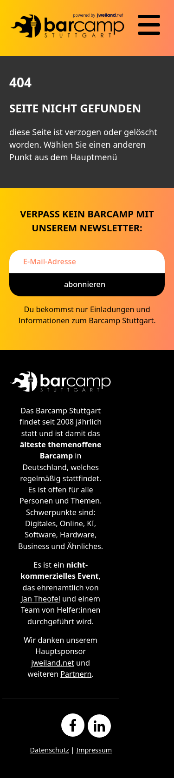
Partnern (75, 674)
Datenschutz (49, 749)
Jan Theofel (40, 599)
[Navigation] (149, 25)
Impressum (94, 749)
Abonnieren (84, 284)
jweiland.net (52, 663)
